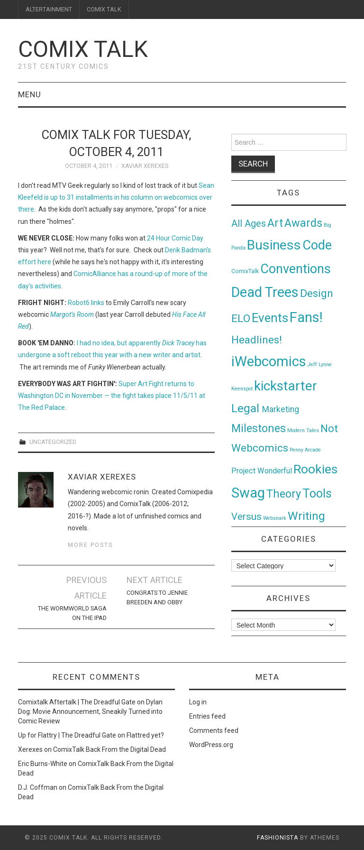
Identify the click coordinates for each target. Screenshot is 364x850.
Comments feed (213, 730)
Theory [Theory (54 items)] (283, 493)
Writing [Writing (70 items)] (306, 516)
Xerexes (30, 749)
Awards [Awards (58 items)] (303, 223)
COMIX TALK (104, 9)
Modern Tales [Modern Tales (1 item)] (303, 430)
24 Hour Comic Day (175, 238)
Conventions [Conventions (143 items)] (295, 269)
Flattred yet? (145, 735)
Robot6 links (86, 302)
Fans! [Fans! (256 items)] (306, 317)
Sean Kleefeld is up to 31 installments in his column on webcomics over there (116, 197)
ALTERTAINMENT (49, 9)
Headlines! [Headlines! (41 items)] (256, 339)
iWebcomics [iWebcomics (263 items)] (268, 361)
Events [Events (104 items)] (270, 318)
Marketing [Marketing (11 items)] (280, 409)
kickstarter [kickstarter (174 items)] (285, 386)
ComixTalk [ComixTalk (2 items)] (245, 271)
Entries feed (207, 716)
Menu (29, 94)
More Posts (90, 544)
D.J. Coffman (37, 787)
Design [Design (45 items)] (316, 293)
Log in (198, 702)
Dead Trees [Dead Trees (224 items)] (265, 292)
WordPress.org (211, 744)
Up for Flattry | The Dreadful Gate (67, 735)
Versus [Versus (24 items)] (246, 516)
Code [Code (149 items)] (317, 245)
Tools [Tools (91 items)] (317, 493)
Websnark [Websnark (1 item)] (274, 518)
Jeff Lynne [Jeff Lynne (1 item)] (320, 364)
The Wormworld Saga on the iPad (72, 613)
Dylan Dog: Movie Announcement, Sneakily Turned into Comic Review (90, 711)
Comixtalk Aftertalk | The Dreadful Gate (77, 702)
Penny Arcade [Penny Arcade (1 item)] (305, 450)
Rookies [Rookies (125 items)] (315, 469)
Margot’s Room (72, 314)
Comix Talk (83, 49)
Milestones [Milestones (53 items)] (258, 428)
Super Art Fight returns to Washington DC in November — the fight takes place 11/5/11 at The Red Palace (111, 395)
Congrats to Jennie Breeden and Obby (157, 597)
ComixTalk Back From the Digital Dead (109, 749)
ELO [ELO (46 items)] (240, 318)
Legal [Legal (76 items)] (246, 408)
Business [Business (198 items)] (274, 245)
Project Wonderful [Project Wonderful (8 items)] (261, 470)
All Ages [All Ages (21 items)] (248, 223)
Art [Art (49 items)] (275, 223)
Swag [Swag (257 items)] (248, 493)
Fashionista (277, 837)
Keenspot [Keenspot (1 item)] (242, 389)
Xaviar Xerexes (144, 165)
